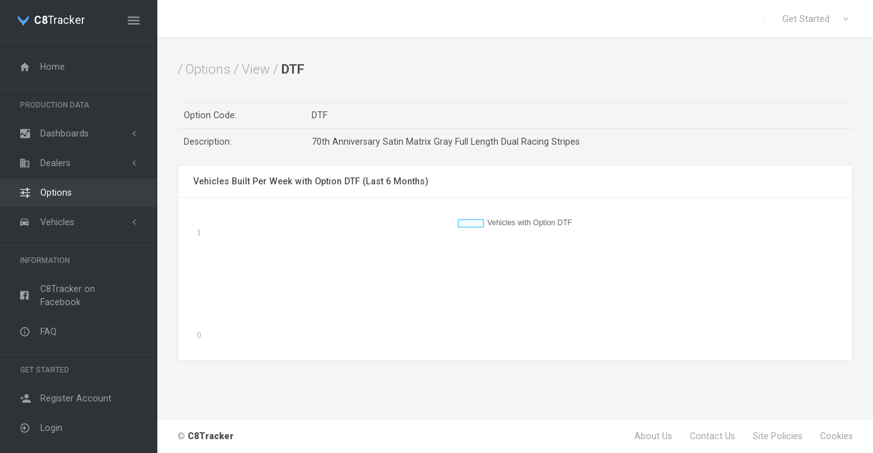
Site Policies (778, 436)
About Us (653, 436)
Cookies (836, 436)
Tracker (59, 20)
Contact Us (712, 436)
